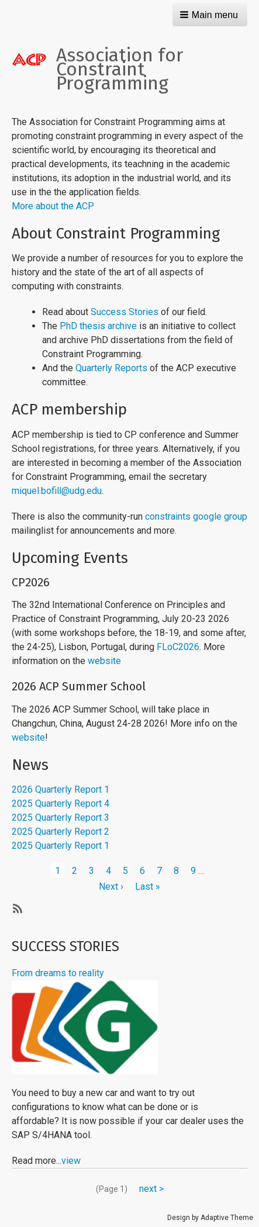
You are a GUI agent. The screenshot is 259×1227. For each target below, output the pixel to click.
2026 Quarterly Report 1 (60, 789)
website (104, 660)
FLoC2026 (178, 646)
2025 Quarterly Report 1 (60, 845)
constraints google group (196, 516)
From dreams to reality (58, 973)
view (71, 1160)
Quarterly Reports (111, 368)
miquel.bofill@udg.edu (57, 490)
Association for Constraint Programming (120, 69)
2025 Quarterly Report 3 (60, 817)
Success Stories (124, 311)
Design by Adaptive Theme (210, 1218)
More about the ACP (53, 206)
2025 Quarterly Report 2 (60, 831)
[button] (209, 14)
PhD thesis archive (98, 325)
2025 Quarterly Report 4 (60, 803)
